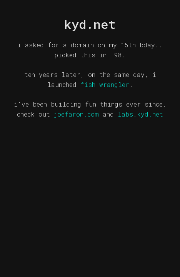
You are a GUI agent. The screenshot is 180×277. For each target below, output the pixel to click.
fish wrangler (104, 84)
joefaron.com (76, 114)
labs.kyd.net (140, 114)
